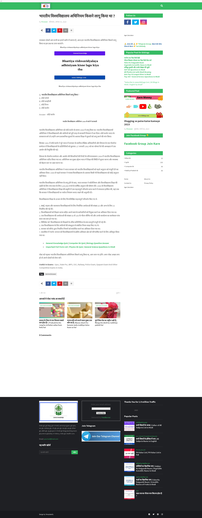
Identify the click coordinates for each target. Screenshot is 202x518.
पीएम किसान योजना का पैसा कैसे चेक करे (138, 60)
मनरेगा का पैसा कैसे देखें (132, 58)
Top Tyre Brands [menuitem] (58, 12)
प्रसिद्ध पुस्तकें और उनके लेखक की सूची (137, 67)
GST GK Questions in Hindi (134, 70)
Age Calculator (129, 35)
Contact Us (127, 183)
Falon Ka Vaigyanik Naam (134, 62)
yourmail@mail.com (51, 439)
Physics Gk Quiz (76, 247)
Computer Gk (144, 166)
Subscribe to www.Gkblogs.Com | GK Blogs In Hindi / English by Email (141, 83)
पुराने (117, 293)
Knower (44, 21)
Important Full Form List (57, 247)
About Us (147, 179)
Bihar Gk (144, 158)
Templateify (49, 514)
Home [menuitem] (44, 12)
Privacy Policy (148, 183)
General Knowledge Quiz (57, 243)
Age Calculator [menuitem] (151, 12)
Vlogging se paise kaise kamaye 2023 (142, 122)
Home (126, 179)
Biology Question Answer (98, 243)
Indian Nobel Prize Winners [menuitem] (127, 12)
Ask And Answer (50, 274)
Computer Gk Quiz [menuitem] (102, 12)
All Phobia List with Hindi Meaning (137, 72)
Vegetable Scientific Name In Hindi (137, 65)
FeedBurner (106, 417)
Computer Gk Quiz (77, 243)
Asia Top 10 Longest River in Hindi (137, 74)
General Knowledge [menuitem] (78, 12)
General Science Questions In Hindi (99, 247)
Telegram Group (144, 44)
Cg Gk (144, 162)
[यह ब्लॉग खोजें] (55, 452)
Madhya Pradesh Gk (144, 170)
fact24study (140, 46)
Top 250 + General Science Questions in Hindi (142, 77)
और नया (42, 293)
